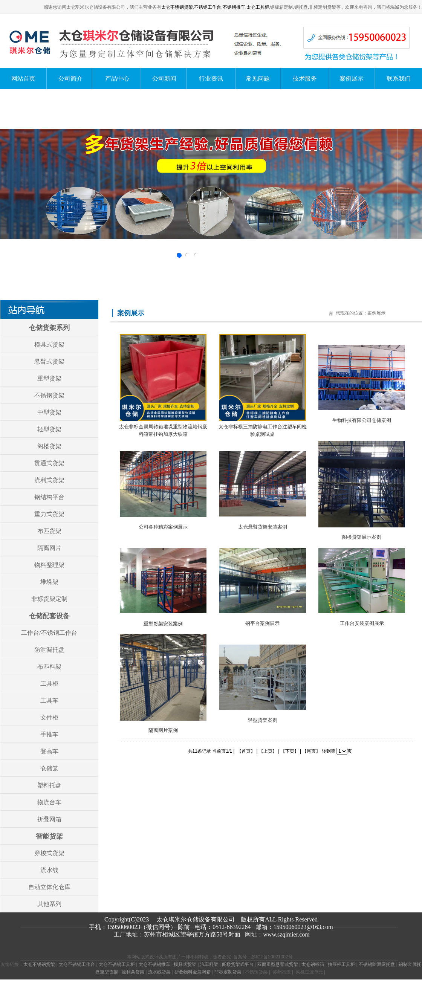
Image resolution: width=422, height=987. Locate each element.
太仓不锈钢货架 (177, 7)
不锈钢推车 (234, 7)
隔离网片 (49, 548)
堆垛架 (49, 582)
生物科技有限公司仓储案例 (361, 420)
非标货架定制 (49, 599)
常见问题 (258, 78)
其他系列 (49, 904)
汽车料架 (209, 964)
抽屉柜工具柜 (341, 964)
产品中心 (117, 78)
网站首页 (23, 78)
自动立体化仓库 (49, 887)
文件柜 (49, 717)
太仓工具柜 (257, 7)
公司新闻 (164, 78)
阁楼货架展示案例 (361, 537)
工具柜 (49, 683)
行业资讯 (211, 78)
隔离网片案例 (163, 730)
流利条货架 (133, 972)
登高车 (49, 751)
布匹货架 (49, 531)
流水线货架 (159, 972)
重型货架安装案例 (163, 623)
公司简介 (70, 78)
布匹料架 (49, 666)
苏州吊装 (282, 972)
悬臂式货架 (49, 361)
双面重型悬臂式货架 (277, 964)
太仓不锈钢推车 (154, 964)
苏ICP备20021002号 (271, 956)
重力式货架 (49, 514)
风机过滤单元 (309, 972)
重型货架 (49, 378)
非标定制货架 (228, 972)
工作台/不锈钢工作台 (49, 632)
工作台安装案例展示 (362, 623)
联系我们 (399, 78)
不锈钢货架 (49, 395)
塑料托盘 (49, 785)
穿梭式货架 (49, 853)
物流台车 (49, 802)
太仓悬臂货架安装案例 (262, 527)
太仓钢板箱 (312, 964)
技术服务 (305, 78)
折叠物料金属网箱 (192, 972)
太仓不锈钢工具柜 (117, 964)
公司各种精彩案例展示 (163, 527)
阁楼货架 (49, 446)
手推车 (49, 734)
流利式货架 (49, 480)
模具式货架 (49, 344)
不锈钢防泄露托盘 (377, 964)
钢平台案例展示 (262, 623)
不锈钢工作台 (207, 7)
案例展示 (351, 78)
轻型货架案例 (262, 720)
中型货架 (49, 412)
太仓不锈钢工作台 (77, 964)
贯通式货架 (49, 463)
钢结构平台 (49, 497)
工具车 (49, 700)
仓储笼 (49, 768)
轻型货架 (49, 429)
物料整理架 (49, 565)
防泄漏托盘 (49, 649)
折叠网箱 (49, 819)
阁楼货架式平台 (238, 964)
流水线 (49, 870)
